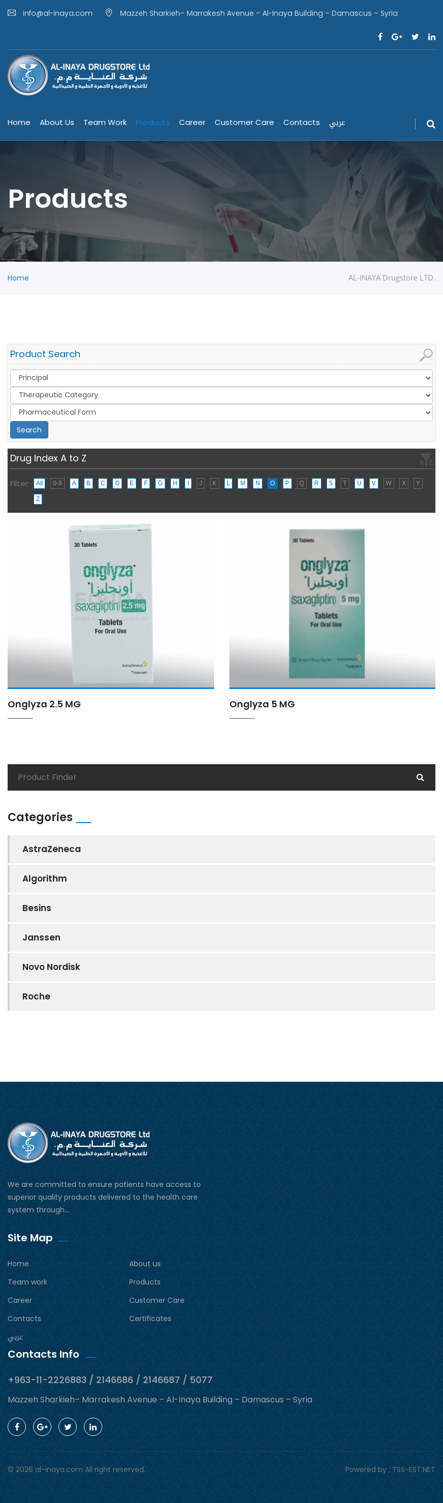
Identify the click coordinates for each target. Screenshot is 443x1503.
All (39, 483)
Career (192, 122)
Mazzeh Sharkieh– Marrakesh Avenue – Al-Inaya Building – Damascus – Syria (251, 13)
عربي (337, 122)
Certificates (150, 1318)
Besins (36, 908)
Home (19, 122)
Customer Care (244, 122)
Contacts (301, 122)
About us (57, 122)
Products (153, 122)
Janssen (41, 937)
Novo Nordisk (51, 967)
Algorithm (44, 878)
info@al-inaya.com (50, 13)
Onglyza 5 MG (262, 704)
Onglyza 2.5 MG (44, 704)
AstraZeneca (51, 849)
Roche (36, 996)
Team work (105, 122)
